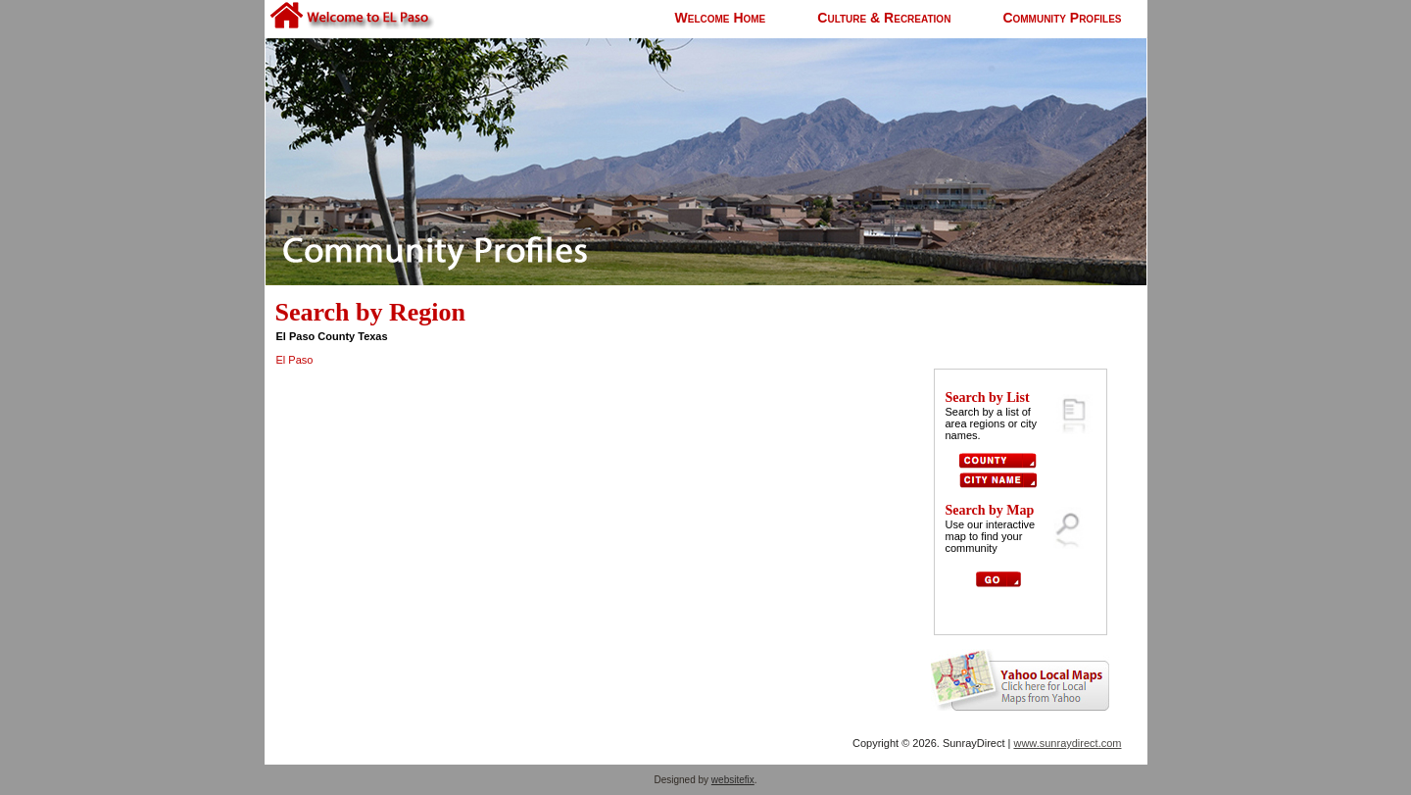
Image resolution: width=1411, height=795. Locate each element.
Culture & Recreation (883, 17)
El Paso (295, 360)
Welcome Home (720, 17)
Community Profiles (1061, 17)
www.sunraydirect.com (1067, 743)
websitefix (732, 779)
